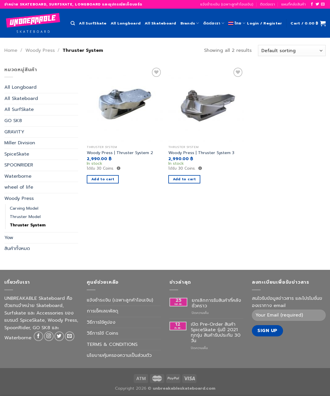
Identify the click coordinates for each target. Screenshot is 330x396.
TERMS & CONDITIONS (112, 344)
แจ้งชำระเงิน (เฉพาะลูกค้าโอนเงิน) (226, 4)
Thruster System (28, 225)
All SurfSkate (92, 23)
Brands (189, 23)
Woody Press (40, 50)
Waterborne (17, 176)
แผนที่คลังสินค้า (293, 4)
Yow (8, 237)
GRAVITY (14, 131)
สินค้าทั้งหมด (17, 248)
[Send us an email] (323, 4)
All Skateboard (160, 23)
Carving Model (24, 208)
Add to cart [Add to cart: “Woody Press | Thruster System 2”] (102, 179)
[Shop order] (292, 50)
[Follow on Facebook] (312, 4)
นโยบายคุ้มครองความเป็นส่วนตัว (119, 355)
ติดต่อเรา (267, 4)
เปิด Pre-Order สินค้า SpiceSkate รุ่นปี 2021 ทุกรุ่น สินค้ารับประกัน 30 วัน (215, 333)
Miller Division (19, 142)
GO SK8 (13, 120)
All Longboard (126, 23)
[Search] (73, 23)
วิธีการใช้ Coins (102, 333)
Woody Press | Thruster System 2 (120, 153)
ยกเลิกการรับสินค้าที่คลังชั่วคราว (216, 303)
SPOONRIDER (18, 165)
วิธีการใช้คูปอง (101, 322)
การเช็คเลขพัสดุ (102, 311)
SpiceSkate (16, 154)
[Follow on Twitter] (317, 4)
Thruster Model (25, 216)
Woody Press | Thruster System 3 (201, 153)
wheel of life (18, 187)
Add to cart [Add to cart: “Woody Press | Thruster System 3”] (184, 179)
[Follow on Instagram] (49, 336)
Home (10, 50)
